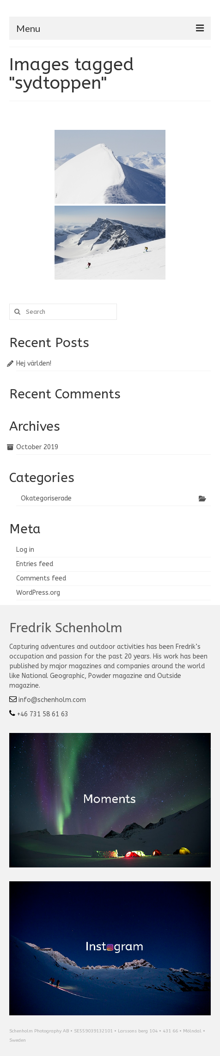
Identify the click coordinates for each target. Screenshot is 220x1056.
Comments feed (41, 578)
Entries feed (34, 564)
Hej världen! (33, 363)
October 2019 (37, 447)
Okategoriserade (46, 498)
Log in (25, 550)
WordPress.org (38, 593)
